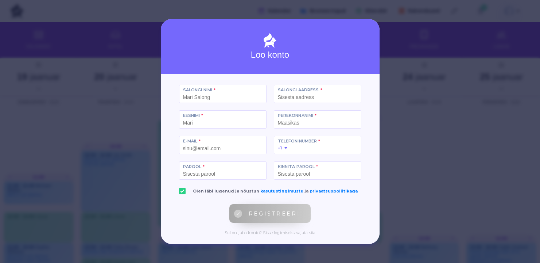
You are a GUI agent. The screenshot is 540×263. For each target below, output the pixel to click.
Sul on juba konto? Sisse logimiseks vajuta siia (270, 232)
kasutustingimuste (281, 191)
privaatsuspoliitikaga (334, 191)
